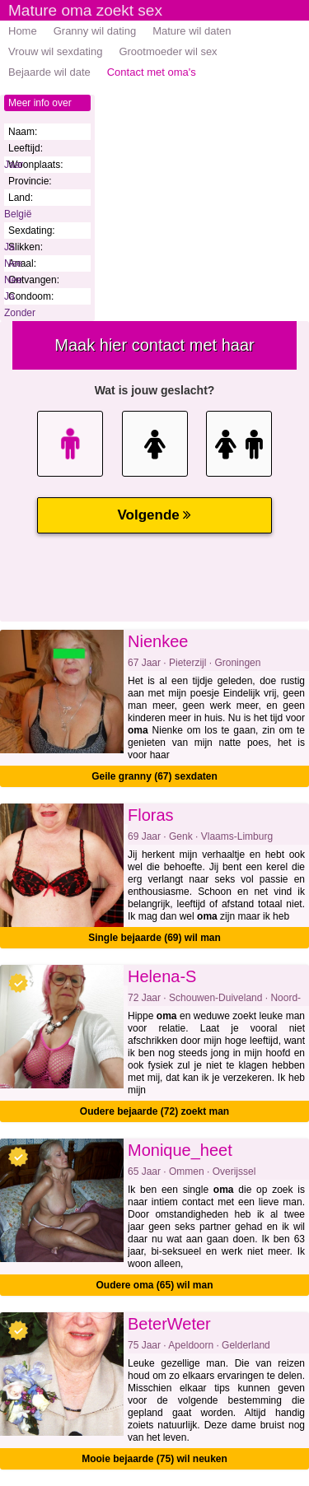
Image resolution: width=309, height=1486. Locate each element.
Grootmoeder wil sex (168, 51)
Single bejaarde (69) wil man (154, 937)
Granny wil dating (95, 31)
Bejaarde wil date (49, 72)
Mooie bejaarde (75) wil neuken (154, 1459)
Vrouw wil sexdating (55, 51)
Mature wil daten (191, 31)
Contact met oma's (151, 72)
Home (22, 31)
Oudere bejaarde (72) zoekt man (154, 1111)
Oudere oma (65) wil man (154, 1285)
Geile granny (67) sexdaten (154, 776)
